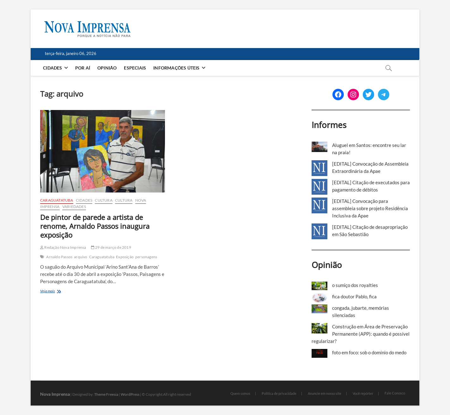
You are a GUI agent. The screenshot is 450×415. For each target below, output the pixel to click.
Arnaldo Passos (59, 256)
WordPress (130, 394)
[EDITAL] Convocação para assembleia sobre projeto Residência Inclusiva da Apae (370, 208)
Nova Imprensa (55, 394)
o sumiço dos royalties (355, 285)
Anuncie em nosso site (324, 393)
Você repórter (363, 393)
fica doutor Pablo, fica (354, 296)
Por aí (83, 67)
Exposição (125, 256)
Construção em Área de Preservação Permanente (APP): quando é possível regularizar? (361, 334)
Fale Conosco (395, 393)
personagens (146, 256)
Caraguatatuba (56, 200)
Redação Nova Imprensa (63, 247)
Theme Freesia (106, 394)
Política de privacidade (279, 393)
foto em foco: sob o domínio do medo (369, 352)
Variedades (74, 206)
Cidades (52, 67)
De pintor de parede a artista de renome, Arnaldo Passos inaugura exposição (94, 226)
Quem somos (240, 393)
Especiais (135, 67)
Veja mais (55, 291)
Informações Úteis (177, 67)
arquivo (80, 256)
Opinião (107, 67)
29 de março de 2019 (111, 247)
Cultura (103, 200)
